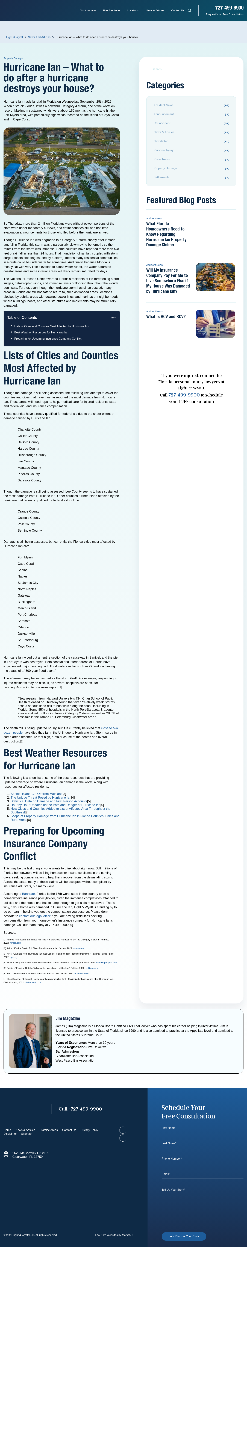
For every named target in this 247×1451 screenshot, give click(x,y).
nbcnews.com (82, 973)
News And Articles (39, 37)
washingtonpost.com (106, 962)
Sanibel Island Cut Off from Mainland (37, 794)
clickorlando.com (33, 982)
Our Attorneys (88, 10)
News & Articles (155, 10)
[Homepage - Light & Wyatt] (21, 10)
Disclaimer (10, 1133)
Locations (133, 10)
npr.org (13, 957)
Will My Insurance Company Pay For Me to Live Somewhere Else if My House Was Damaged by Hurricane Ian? (168, 281)
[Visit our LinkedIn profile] (122, 1138)
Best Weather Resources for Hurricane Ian (41, 332)
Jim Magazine (67, 1018)
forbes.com (15, 942)
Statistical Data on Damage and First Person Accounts (49, 801)
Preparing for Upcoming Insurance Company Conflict (47, 338)
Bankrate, (29, 894)
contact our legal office (35, 916)
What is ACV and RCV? (166, 317)
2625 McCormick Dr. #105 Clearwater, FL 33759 (30, 1155)
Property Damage (13, 58)
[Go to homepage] (24, 1109)
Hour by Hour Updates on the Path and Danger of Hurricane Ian (55, 805)
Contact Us (177, 10)
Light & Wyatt (14, 37)
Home (7, 1130)
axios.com (78, 948)
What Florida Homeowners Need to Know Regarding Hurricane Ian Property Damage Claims (166, 234)
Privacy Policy (89, 1130)
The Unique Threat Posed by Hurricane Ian (41, 797)
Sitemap (26, 1133)
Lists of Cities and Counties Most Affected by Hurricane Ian (51, 326)
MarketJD (127, 1234)
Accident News (154, 218)
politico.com (92, 968)
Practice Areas (111, 10)
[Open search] (189, 11)
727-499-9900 (229, 8)
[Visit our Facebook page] (122, 1130)
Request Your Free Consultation (224, 14)
